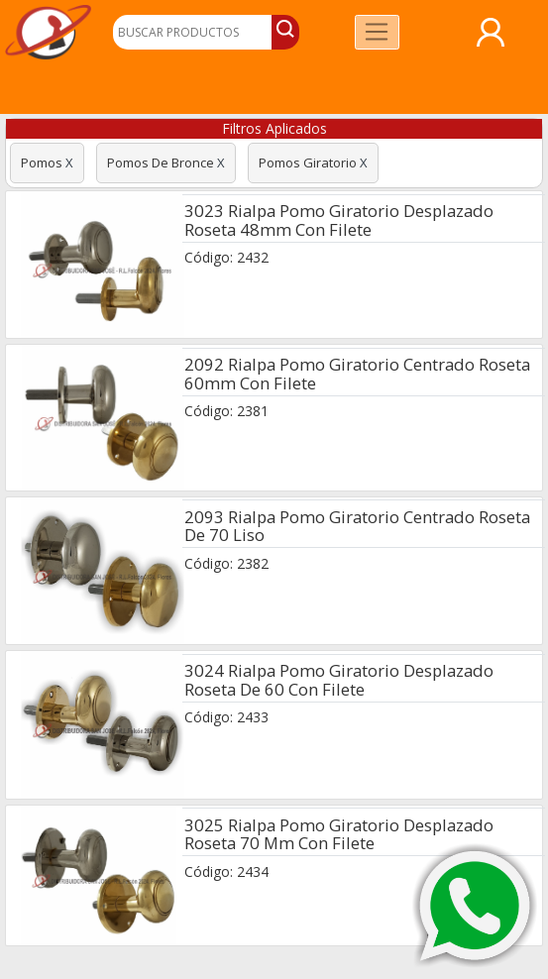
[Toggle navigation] (377, 32)
